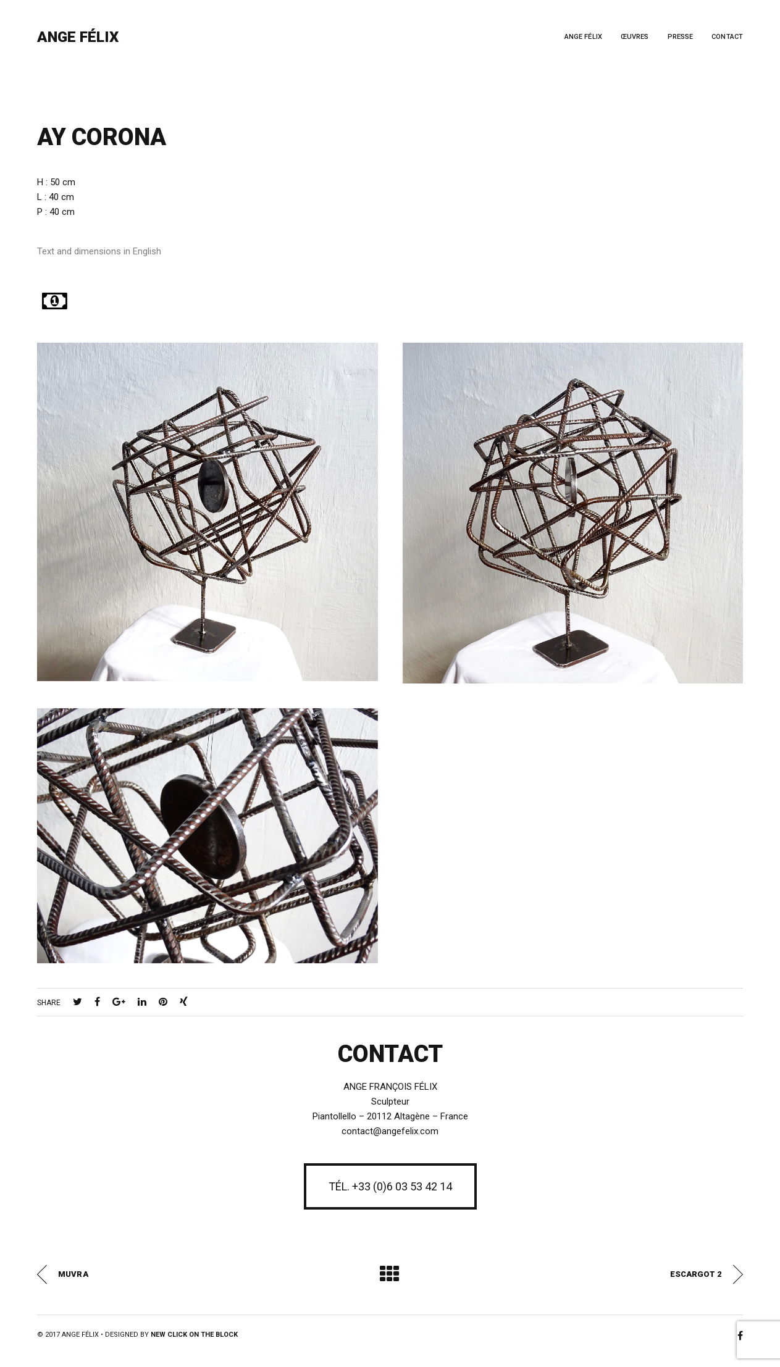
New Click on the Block (194, 1335)
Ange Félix (78, 37)
